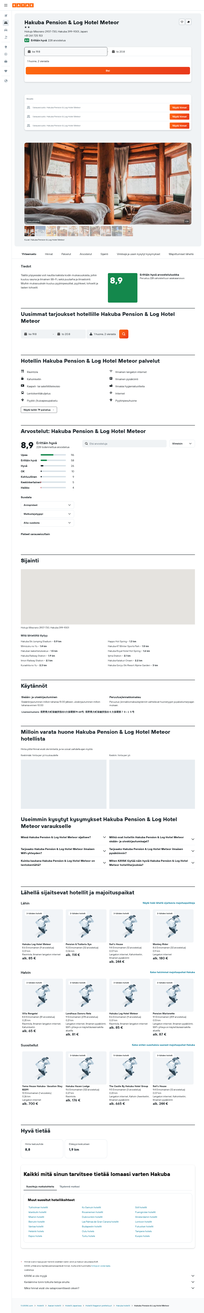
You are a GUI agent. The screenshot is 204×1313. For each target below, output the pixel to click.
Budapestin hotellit (92, 1226)
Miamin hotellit (36, 1216)
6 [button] (72, 91)
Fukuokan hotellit (144, 1226)
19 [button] (63, 108)
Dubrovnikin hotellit (92, 1216)
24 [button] (47, 116)
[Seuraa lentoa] (5, 54)
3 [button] (47, 91)
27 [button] (71, 116)
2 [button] (96, 83)
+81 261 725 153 (33, 35)
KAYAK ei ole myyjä (109, 1276)
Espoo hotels (35, 1236)
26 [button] (63, 116)
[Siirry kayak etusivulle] (23, 5)
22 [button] (88, 108)
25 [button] (55, 116)
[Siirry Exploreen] (5, 47)
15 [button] (88, 99)
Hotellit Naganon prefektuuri (99, 1305)
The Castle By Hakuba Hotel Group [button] (128, 1086)
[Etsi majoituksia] (5, 22)
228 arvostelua (57, 40)
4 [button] (55, 91)
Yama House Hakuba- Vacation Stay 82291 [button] (42, 1088)
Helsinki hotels (36, 1231)
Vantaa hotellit (36, 1226)
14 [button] (80, 99)
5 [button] (63, 91)
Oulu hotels (88, 1231)
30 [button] (96, 116)
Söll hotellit (141, 1207)
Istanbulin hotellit (37, 1212)
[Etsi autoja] (5, 30)
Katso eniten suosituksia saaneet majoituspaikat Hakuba (163, 1044)
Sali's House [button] (116, 944)
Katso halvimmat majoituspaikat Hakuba (172, 972)
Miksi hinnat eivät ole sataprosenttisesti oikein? (109, 1288)
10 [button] (47, 99)
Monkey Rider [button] (160, 944)
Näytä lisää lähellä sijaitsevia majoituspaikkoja (169, 902)
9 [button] (96, 91)
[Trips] (5, 71)
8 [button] (88, 91)
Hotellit (40, 1305)
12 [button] (63, 99)
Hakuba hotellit (123, 1305)
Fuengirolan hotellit (145, 1212)
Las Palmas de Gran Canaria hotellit (100, 1221)
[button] (6, 5)
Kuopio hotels (142, 1236)
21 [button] (80, 108)
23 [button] (96, 108)
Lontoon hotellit (143, 1221)
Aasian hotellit (54, 1305)
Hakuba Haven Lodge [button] (78, 1086)
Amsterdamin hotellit (146, 1216)
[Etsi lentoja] (5, 15)
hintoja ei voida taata (100, 1266)
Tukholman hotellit (38, 1207)
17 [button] (47, 108)
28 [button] (79, 116)
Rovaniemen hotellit (92, 1212)
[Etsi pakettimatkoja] (5, 37)
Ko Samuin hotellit (91, 1207)
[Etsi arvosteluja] (127, 443)
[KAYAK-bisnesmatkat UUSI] (5, 61)
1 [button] (88, 83)
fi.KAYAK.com (27, 1305)
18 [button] (55, 108)
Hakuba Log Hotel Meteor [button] (36, 944)
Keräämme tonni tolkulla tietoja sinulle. (109, 1282)
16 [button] (96, 99)
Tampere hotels (143, 1231)
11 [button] (55, 99)
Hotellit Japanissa (73, 1305)
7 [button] (80, 91)
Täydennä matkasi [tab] (70, 1186)
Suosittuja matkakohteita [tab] (40, 1186)
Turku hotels (88, 1236)
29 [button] (88, 116)
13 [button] (72, 99)
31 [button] (47, 124)
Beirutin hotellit (37, 1221)
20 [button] (71, 108)
